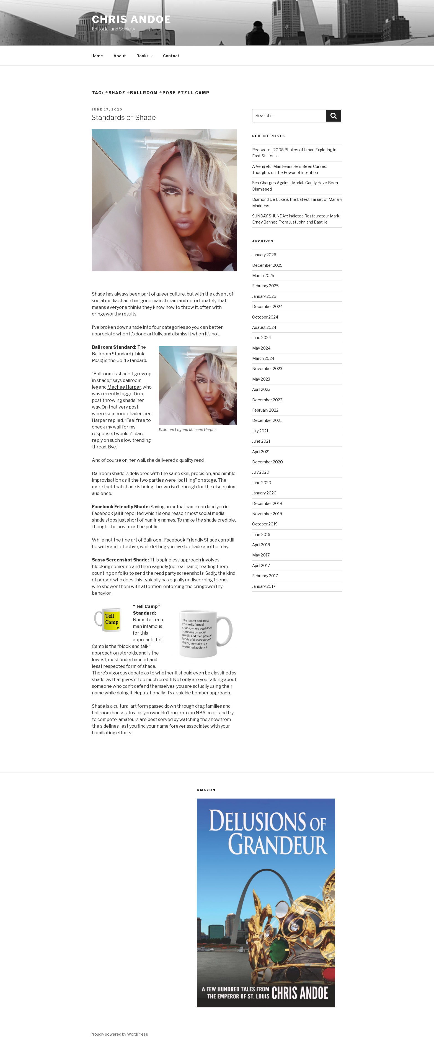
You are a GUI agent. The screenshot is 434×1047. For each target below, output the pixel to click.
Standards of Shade (123, 117)
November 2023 (267, 368)
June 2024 (261, 337)
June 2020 (261, 482)
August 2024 (264, 327)
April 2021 (261, 451)
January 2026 (264, 254)
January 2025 (264, 296)
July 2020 (260, 472)
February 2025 (265, 285)
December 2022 (267, 399)
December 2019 (267, 503)
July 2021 (260, 430)
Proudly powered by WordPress (119, 1034)
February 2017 (265, 575)
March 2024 (263, 358)
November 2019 (267, 513)
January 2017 (263, 586)
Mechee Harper (124, 387)
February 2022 (265, 410)
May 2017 (261, 555)
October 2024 (265, 317)
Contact (171, 55)
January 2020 (264, 493)
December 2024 (267, 306)
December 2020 (267, 462)
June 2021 (261, 441)
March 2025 (263, 275)
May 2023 (261, 379)
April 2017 (261, 565)
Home (97, 55)
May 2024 (261, 348)
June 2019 (261, 534)
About (119, 55)
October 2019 (265, 524)
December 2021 (267, 420)
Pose (97, 360)
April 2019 (261, 544)
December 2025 (267, 265)
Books (145, 55)
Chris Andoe (132, 19)
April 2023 (261, 389)
